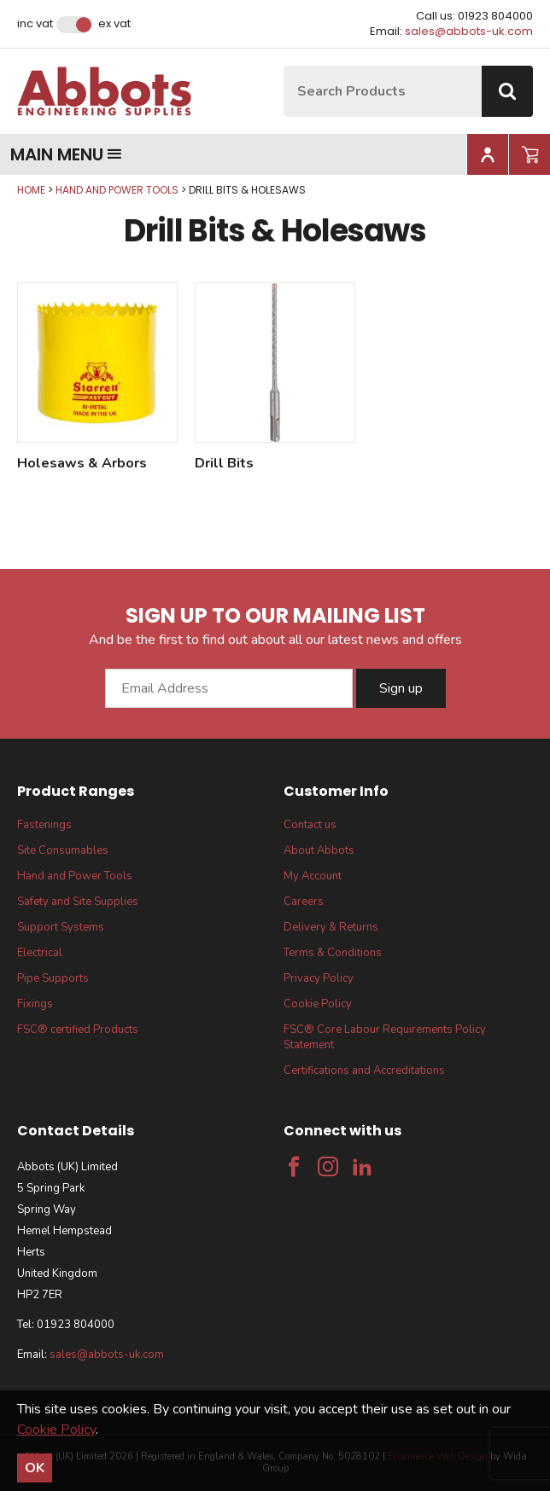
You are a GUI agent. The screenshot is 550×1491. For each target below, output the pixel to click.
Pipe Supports (53, 978)
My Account (313, 876)
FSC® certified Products (77, 1029)
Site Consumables (62, 850)
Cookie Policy (318, 1004)
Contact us (310, 825)
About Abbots (319, 850)
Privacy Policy (319, 978)
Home (31, 190)
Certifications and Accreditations (364, 1070)
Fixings (35, 1004)
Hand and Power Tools (117, 190)
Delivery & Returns (331, 927)
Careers (304, 901)
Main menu (66, 154)
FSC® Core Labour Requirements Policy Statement (385, 1037)
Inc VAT (35, 24)
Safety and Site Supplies (77, 901)
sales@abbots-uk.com (469, 31)
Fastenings (44, 825)
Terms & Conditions (333, 952)
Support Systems (60, 927)
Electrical (39, 952)
